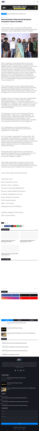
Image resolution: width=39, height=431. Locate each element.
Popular (7, 320)
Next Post (35, 288)
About (19, 429)
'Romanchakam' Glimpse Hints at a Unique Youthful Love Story (27, 241)
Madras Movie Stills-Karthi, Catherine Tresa (16, 13)
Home (2, 17)
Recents (19, 320)
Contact (23, 429)
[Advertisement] (19, 309)
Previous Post (4, 288)
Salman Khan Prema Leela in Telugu (14, 328)
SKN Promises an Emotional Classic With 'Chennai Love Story (9, 254)
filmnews (6, 17)
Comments (31, 320)
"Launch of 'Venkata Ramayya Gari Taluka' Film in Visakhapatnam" (21, 333)
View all (36, 229)
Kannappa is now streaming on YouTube (10, 354)
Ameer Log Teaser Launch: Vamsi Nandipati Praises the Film (8, 241)
